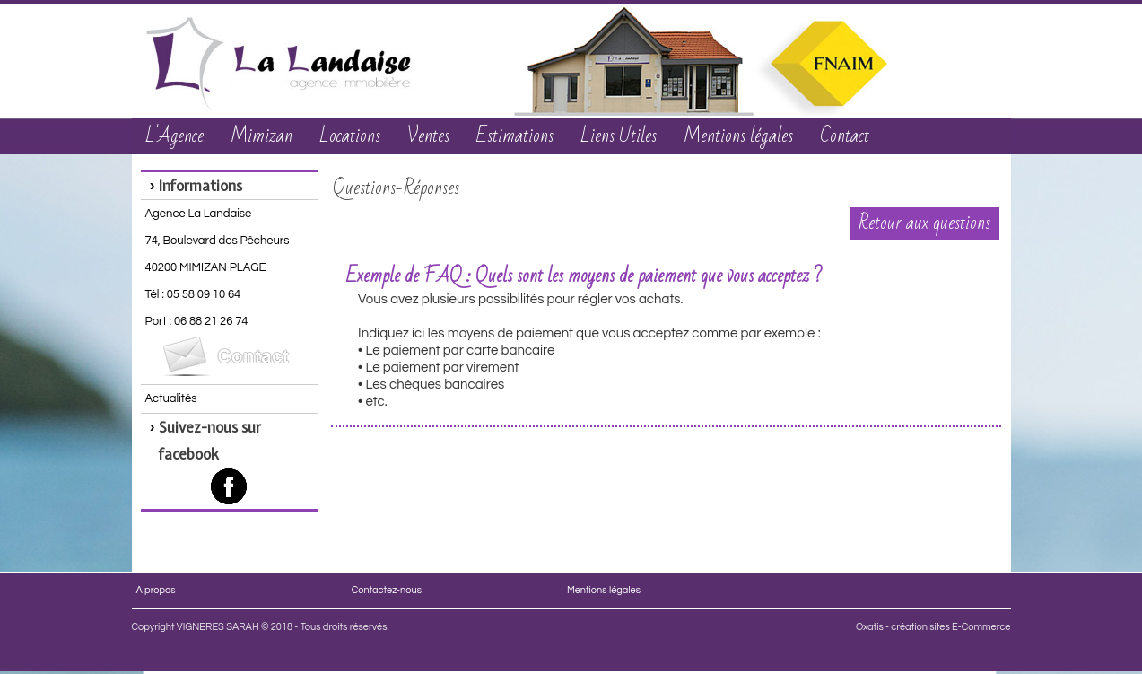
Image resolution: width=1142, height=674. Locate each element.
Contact (844, 135)
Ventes (428, 135)
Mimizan (261, 135)
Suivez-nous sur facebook (210, 440)
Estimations (515, 135)
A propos (156, 590)
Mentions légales (738, 135)
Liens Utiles (618, 135)
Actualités (171, 398)
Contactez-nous (387, 590)
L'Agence (174, 135)
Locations (349, 135)
